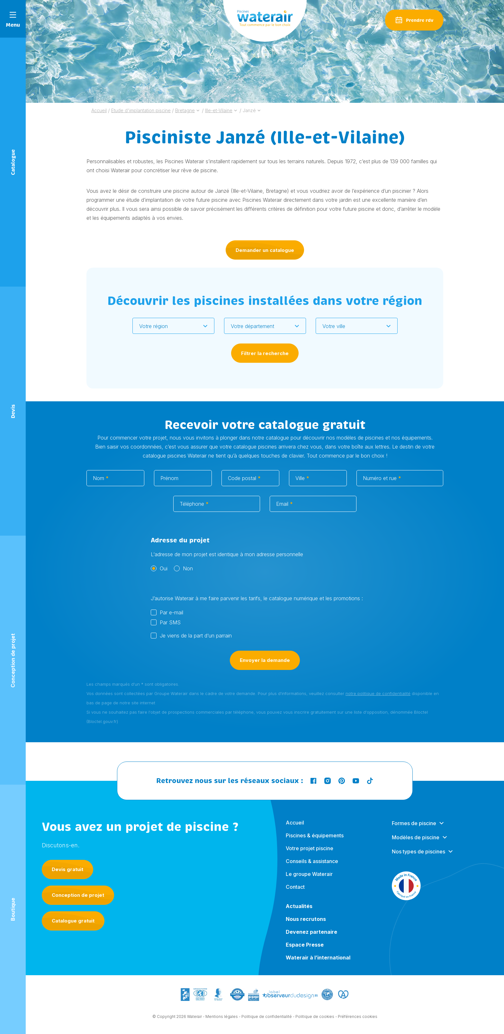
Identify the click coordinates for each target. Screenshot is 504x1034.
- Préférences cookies (356, 1022)
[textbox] (169, 326)
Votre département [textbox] (252, 326)
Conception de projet (78, 895)
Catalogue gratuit (73, 921)
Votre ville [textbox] (333, 326)
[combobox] (173, 326)
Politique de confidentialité (266, 1022)
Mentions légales (221, 1022)
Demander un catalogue (265, 250)
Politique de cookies (314, 1022)
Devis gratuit (67, 869)
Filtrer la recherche (265, 353)
